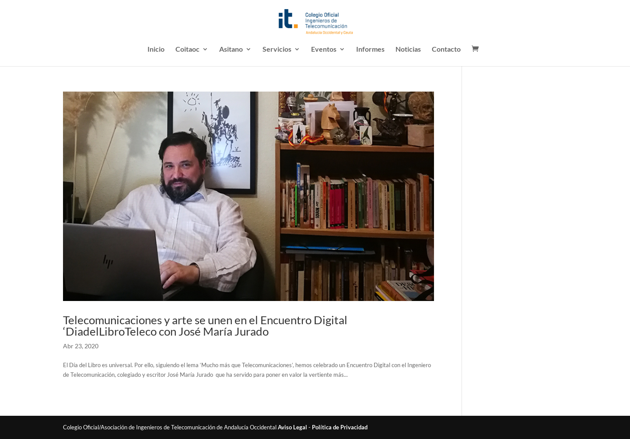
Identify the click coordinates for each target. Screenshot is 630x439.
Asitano (231, 49)
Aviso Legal (292, 427)
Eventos (323, 49)
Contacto (446, 49)
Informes (370, 49)
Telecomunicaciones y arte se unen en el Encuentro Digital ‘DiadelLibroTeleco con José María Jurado (205, 325)
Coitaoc (187, 49)
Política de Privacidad (340, 427)
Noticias (408, 49)
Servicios (276, 49)
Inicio (155, 49)
